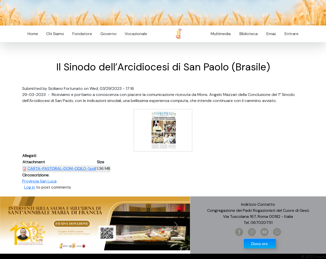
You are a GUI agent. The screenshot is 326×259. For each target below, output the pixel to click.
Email (269, 33)
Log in (29, 187)
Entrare (291, 33)
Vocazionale (136, 33)
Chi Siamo (55, 33)
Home (33, 33)
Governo (108, 33)
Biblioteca (248, 33)
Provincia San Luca (39, 181)
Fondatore (82, 33)
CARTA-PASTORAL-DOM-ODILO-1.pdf (62, 168)
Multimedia (221, 33)
